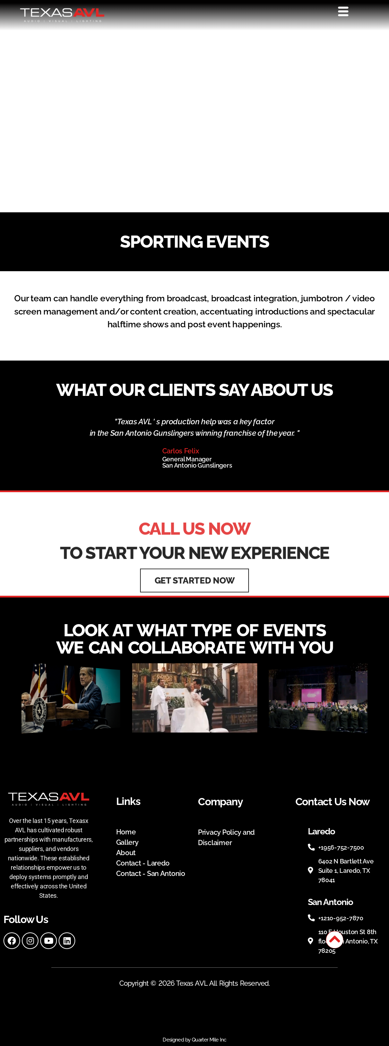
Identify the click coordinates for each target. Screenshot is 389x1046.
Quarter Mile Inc (209, 1040)
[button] (188, 739)
